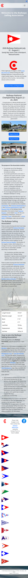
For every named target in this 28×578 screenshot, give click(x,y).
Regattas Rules (5, 209)
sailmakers (4, 216)
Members (4, 348)
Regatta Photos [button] (14, 139)
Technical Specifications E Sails (13, 207)
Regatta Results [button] (14, 134)
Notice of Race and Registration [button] (14, 86)
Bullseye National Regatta (8, 242)
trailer (9, 216)
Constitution (4, 205)
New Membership (6, 368)
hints (16, 213)
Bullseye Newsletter (18, 228)
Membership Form (6, 353)
